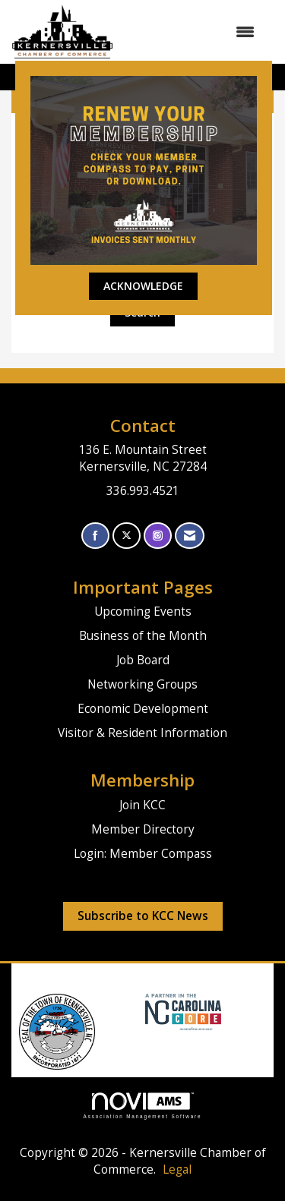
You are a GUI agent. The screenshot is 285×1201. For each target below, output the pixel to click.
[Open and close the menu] (191, 32)
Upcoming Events (143, 611)
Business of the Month (143, 636)
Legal (177, 1169)
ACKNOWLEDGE (143, 286)
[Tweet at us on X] (126, 535)
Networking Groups (142, 684)
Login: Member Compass (143, 854)
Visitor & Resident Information (142, 733)
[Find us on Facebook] (95, 535)
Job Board (142, 660)
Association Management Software (143, 1105)
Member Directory (143, 829)
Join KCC (142, 805)
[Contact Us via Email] (189, 535)
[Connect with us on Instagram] (158, 535)
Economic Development (143, 709)
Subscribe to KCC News (143, 916)
